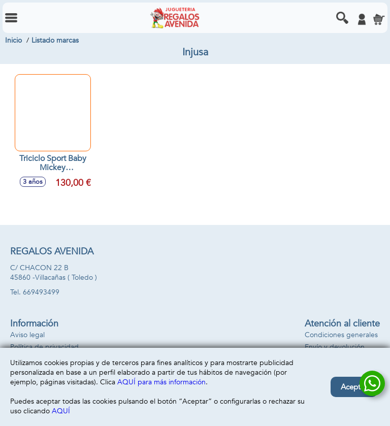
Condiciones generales (341, 335)
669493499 (41, 292)
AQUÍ (61, 411)
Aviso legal (27, 335)
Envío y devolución (335, 347)
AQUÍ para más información (161, 382)
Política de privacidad (44, 347)
